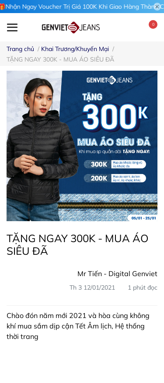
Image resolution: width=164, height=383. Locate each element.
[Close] (157, 6)
